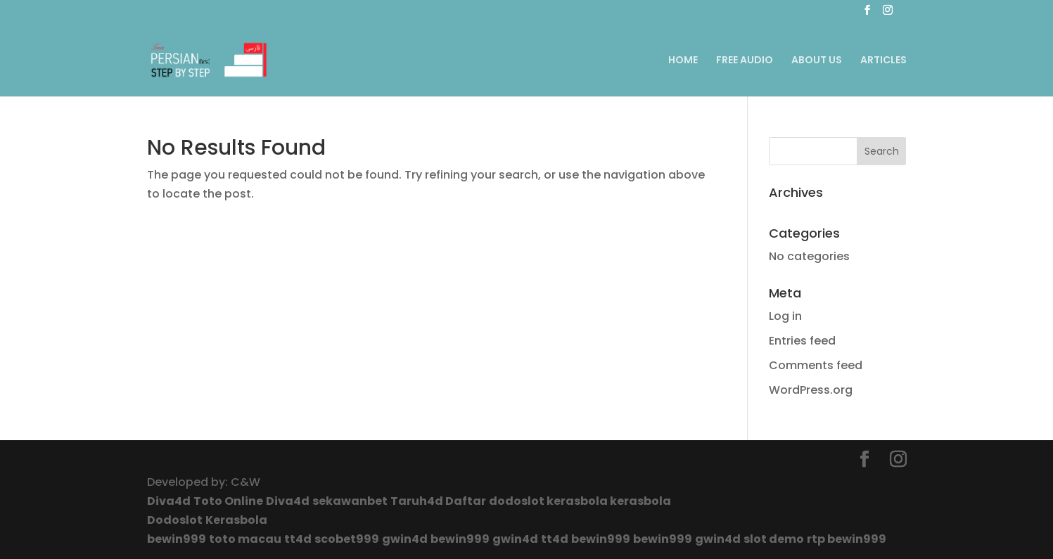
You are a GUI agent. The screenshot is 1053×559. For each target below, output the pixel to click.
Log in (785, 316)
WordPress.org (811, 390)
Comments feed (815, 365)
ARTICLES (883, 61)
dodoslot (518, 501)
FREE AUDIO (744, 61)
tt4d (298, 539)
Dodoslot (175, 520)
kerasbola (578, 501)
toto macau (245, 539)
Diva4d (169, 501)
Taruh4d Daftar (438, 501)
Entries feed (802, 341)
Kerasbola (236, 520)
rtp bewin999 (846, 539)
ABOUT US (816, 61)
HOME (683, 61)
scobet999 (346, 539)
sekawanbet (350, 501)
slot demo (774, 539)
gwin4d (405, 539)
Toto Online (228, 501)
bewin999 (176, 539)
